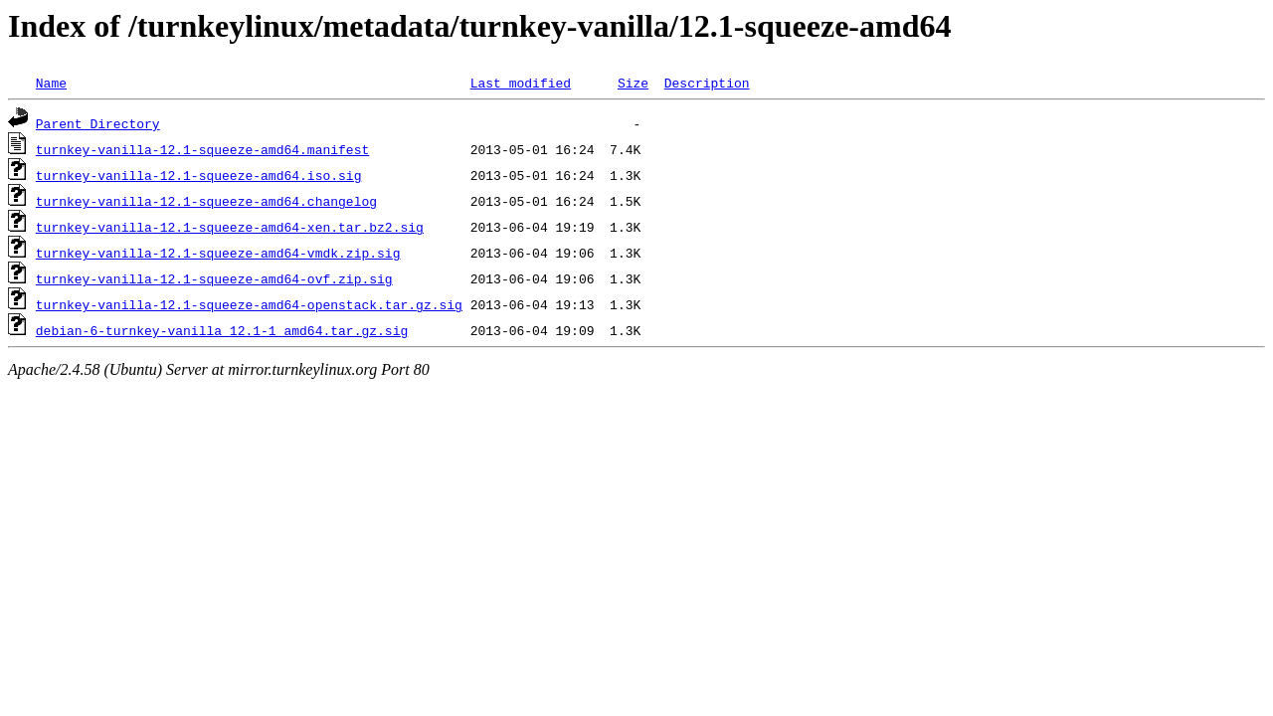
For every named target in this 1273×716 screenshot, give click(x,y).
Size (633, 82)
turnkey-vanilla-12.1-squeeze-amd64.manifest (202, 149)
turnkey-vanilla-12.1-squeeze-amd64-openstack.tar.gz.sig (249, 304)
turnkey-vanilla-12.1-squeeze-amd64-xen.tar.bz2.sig (230, 227)
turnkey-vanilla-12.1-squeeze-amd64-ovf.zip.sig (214, 278)
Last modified (520, 82)
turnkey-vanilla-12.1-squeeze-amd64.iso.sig (199, 175)
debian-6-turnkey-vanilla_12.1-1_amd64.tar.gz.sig (222, 330)
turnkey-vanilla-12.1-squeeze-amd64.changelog (206, 201)
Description (707, 82)
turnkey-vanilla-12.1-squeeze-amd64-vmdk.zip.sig (218, 253)
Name (51, 82)
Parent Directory (98, 123)
